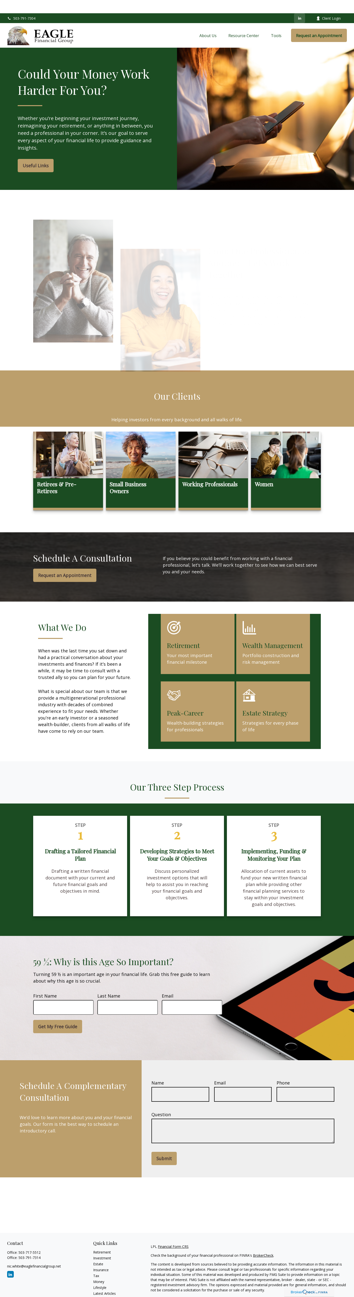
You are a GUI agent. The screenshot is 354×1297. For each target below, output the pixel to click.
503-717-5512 (29, 1239)
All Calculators (104, 1292)
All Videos (100, 1286)
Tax (96, 1262)
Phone (283, 1069)
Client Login (328, 5)
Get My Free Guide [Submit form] (57, 1013)
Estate (98, 1250)
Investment (102, 1244)
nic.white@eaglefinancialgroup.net (34, 1253)
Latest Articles (104, 1280)
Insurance (101, 1256)
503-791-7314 (29, 1244)
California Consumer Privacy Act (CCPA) (312, 1285)
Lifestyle (99, 1274)
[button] (208, 22)
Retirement (102, 1239)
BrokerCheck (263, 1242)
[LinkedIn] (299, 5)
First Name (45, 983)
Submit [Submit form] (164, 1145)
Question (161, 1101)
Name (157, 1069)
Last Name (108, 983)
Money (98, 1268)
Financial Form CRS (173, 1233)
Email (167, 983)
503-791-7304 (21, 5)
